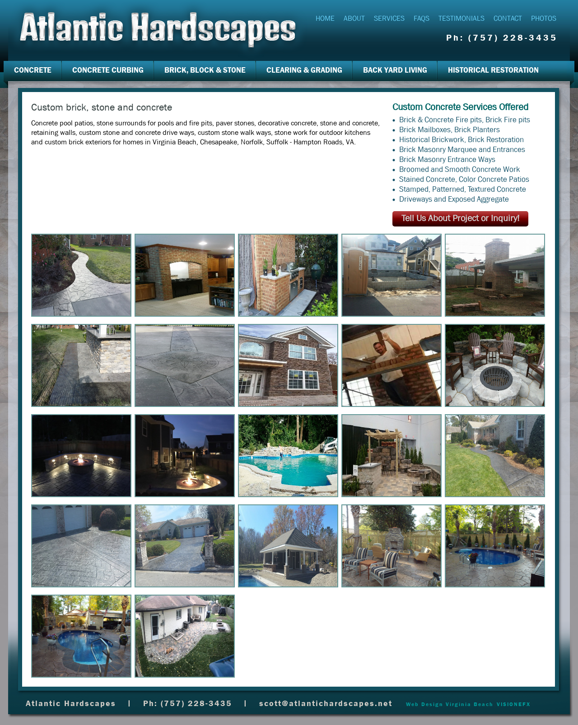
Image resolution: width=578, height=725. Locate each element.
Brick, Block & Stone (205, 70)
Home (325, 18)
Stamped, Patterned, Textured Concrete (462, 189)
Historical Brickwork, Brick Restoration (461, 139)
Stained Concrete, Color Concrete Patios (464, 179)
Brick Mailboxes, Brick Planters (449, 129)
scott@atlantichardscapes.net (325, 703)
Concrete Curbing (108, 70)
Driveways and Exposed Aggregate (454, 199)
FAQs (421, 18)
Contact (508, 18)
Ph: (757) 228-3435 (502, 37)
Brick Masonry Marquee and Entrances (462, 149)
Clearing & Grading (304, 70)
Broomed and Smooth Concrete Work (459, 169)
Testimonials (461, 18)
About (354, 18)
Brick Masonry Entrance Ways (447, 159)
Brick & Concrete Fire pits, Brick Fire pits (464, 120)
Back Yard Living (395, 70)
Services (389, 18)
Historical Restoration (493, 70)
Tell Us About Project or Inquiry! (460, 218)
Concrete (32, 70)
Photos (543, 18)
